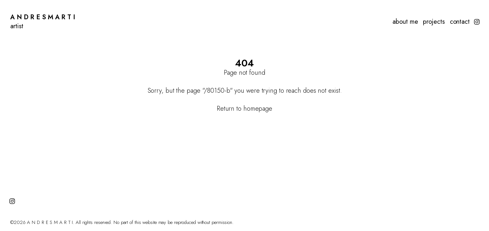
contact (460, 21)
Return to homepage (244, 108)
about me (405, 21)
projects (433, 21)
